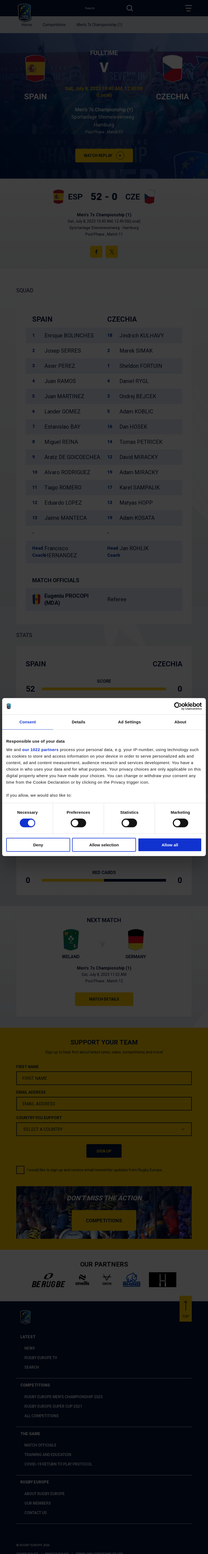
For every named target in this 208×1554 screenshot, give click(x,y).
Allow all (170, 845)
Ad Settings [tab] (129, 721)
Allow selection (104, 845)
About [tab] (180, 721)
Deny (38, 845)
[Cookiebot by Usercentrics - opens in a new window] (178, 706)
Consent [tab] (28, 721)
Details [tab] (78, 721)
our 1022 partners (40, 749)
